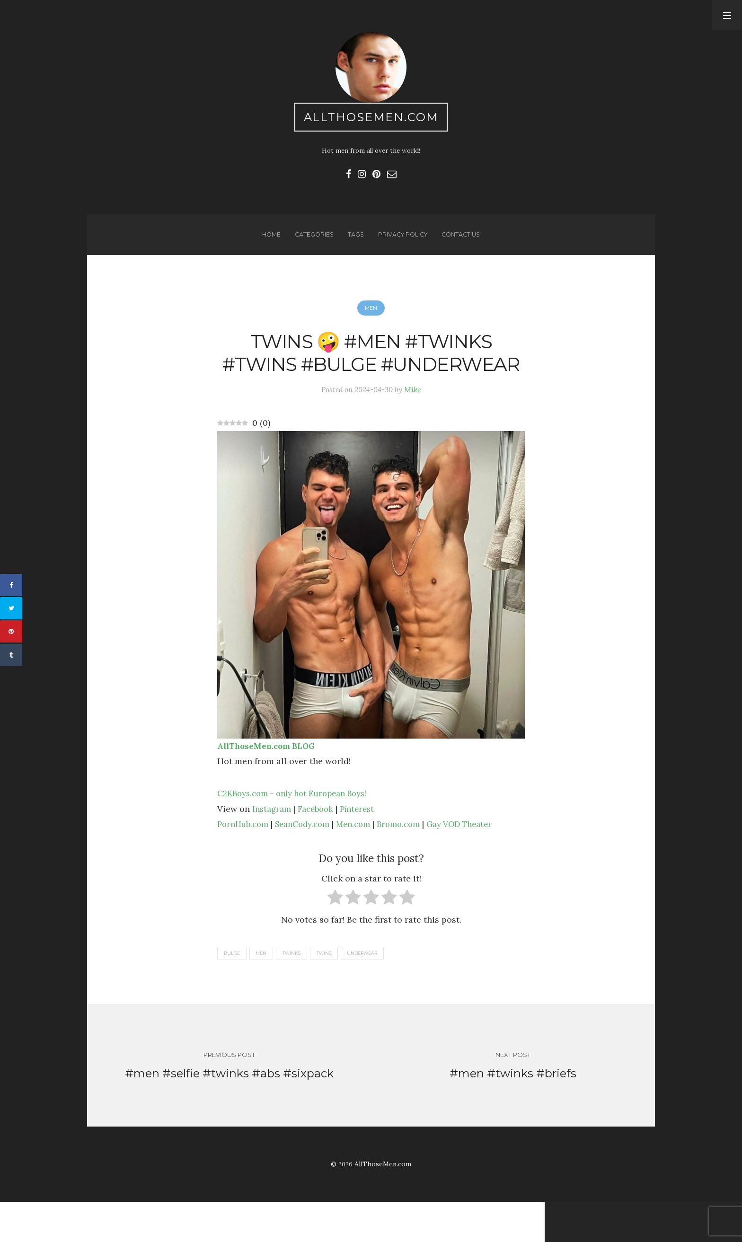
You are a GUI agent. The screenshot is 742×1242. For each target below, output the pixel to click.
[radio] (335, 936)
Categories (312, 240)
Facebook (319, 845)
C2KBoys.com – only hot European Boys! (299, 830)
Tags (354, 240)
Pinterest (364, 845)
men (264, 990)
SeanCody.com (310, 860)
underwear (372, 990)
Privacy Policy (403, 240)
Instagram (273, 845)
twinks (296, 990)
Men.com (364, 860)
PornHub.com (245, 860)
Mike (415, 425)
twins (331, 990)
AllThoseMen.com (371, 118)
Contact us (464, 240)
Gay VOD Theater (479, 860)
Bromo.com (413, 860)
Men (371, 315)
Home (267, 240)
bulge (232, 990)
